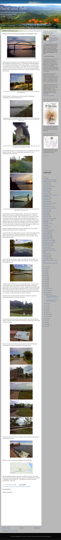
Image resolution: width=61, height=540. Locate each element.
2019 (46, 281)
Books (25, 25)
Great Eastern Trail (47, 220)
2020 (46, 279)
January (48, 316)
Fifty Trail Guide (6, 27)
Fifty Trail (45, 213)
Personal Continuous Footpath (23, 486)
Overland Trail (46, 247)
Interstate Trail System (48, 230)
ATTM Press (46, 183)
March (47, 312)
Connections (48, 25)
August (47, 303)
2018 (46, 283)
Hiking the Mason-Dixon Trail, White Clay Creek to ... (52, 300)
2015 (46, 318)
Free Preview (46, 216)
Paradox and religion (47, 248)
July (47, 305)
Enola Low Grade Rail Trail (49, 208)
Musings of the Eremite (48, 242)
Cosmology (45, 199)
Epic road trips (46, 209)
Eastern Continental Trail (48, 203)
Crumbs (41, 25)
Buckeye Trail (46, 193)
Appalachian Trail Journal (48, 181)
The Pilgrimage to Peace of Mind (50, 260)
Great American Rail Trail (48, 218)
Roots (54, 25)
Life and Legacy (46, 231)
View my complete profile (48, 95)
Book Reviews (46, 188)
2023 (46, 273)
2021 (46, 277)
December (48, 288)
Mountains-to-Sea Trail (48, 240)
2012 (46, 324)
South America (46, 255)
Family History (46, 211)
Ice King (45, 228)
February (48, 314)
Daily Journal (46, 201)
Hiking (7, 486)
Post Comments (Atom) (13, 530)
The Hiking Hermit (47, 258)
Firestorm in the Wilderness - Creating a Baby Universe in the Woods (28, 27)
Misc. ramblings (46, 236)
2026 (46, 268)
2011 (46, 326)
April (47, 310)
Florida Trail (45, 214)
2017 (46, 285)
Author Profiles (46, 184)
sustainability (46, 256)
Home (4, 25)
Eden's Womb (46, 204)
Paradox (20, 25)
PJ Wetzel (53, 35)
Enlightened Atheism (47, 206)
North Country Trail (47, 245)
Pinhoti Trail (45, 253)
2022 (46, 275)
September (48, 294)
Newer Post (5, 528)
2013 (46, 322)
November (48, 290)
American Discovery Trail (48, 179)
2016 (46, 286)
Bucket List (45, 191)
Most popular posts (47, 238)
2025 (46, 270)
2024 (46, 272)
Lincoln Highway (46, 233)
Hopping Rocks (11, 25)
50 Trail (44, 178)
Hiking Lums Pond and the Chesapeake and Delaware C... (52, 297)
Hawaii (44, 221)
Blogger (49, 536)
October (48, 292)
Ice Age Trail (46, 226)
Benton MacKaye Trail (48, 186)
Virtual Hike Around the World (49, 263)
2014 (46, 320)
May (47, 309)
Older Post (37, 528)
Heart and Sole (13, 8)
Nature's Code (33, 25)
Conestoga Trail (46, 198)
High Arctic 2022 (46, 223)
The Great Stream (51, 27)
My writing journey (47, 243)
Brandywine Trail (46, 190)
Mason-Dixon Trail (13, 486)
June (47, 307)
